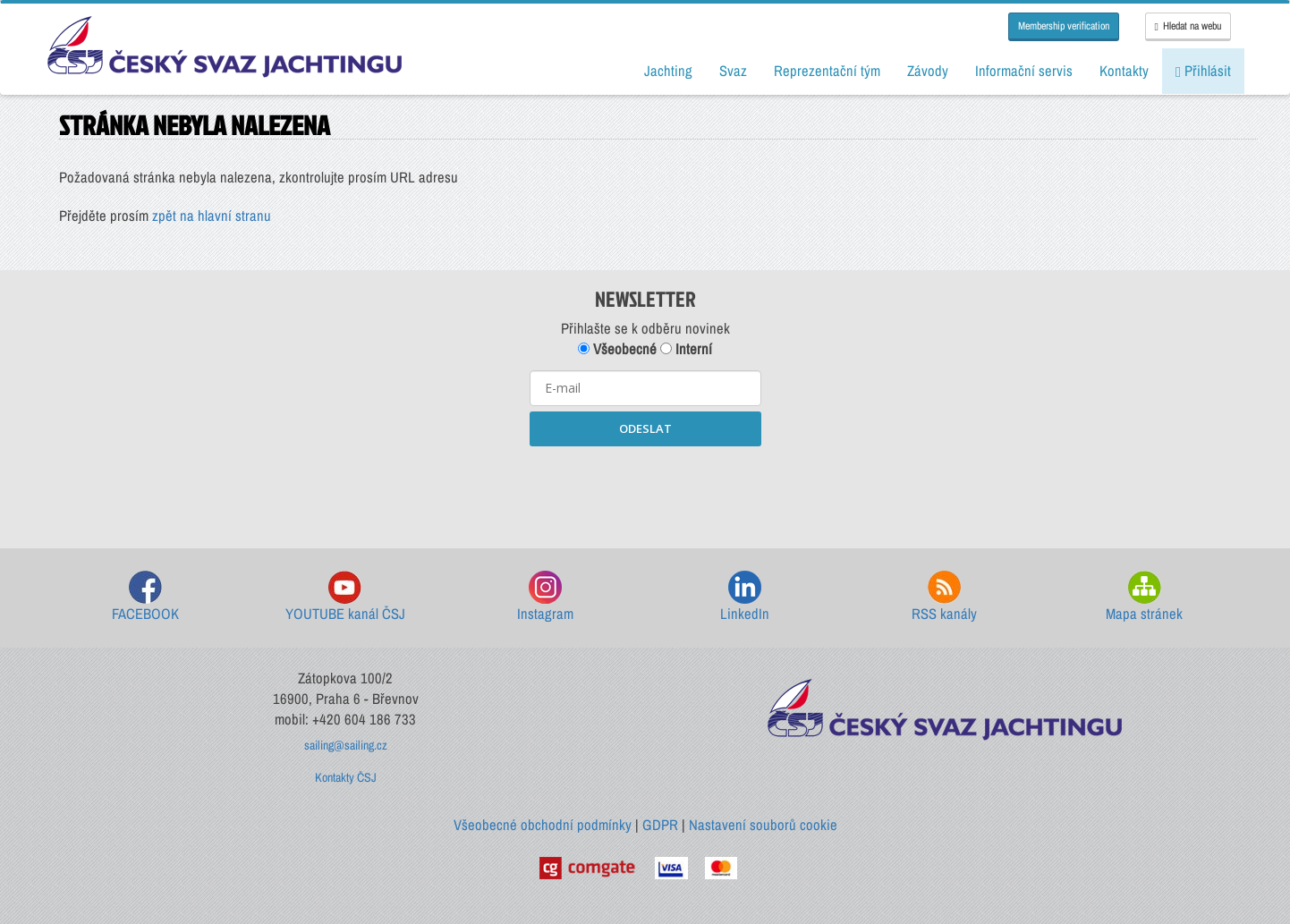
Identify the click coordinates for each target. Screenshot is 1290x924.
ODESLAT (645, 428)
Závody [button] (927, 71)
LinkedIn (744, 597)
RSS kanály (944, 597)
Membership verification (1063, 26)
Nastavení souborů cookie (763, 825)
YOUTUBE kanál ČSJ (345, 597)
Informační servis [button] (1024, 71)
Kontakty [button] (1124, 71)
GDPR (660, 825)
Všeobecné (617, 349)
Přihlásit (1203, 71)
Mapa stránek (1144, 597)
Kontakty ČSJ (346, 777)
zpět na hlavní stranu (211, 215)
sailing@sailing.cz (345, 745)
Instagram (545, 597)
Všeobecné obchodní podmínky (543, 825)
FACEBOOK (145, 597)
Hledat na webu (1188, 26)
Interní (686, 349)
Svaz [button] (733, 71)
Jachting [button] (668, 71)
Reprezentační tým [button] (827, 71)
